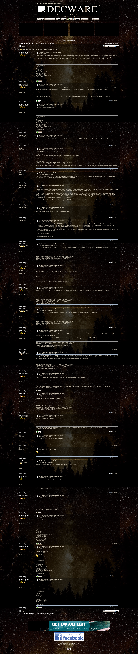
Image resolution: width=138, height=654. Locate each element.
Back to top (22, 81)
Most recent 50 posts (69, 40)
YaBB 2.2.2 (75, 643)
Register (59, 3)
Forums (21, 43)
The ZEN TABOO (49, 43)
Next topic (115, 43)
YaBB (59, 644)
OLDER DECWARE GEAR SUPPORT (34, 43)
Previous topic (108, 43)
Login (53, 3)
